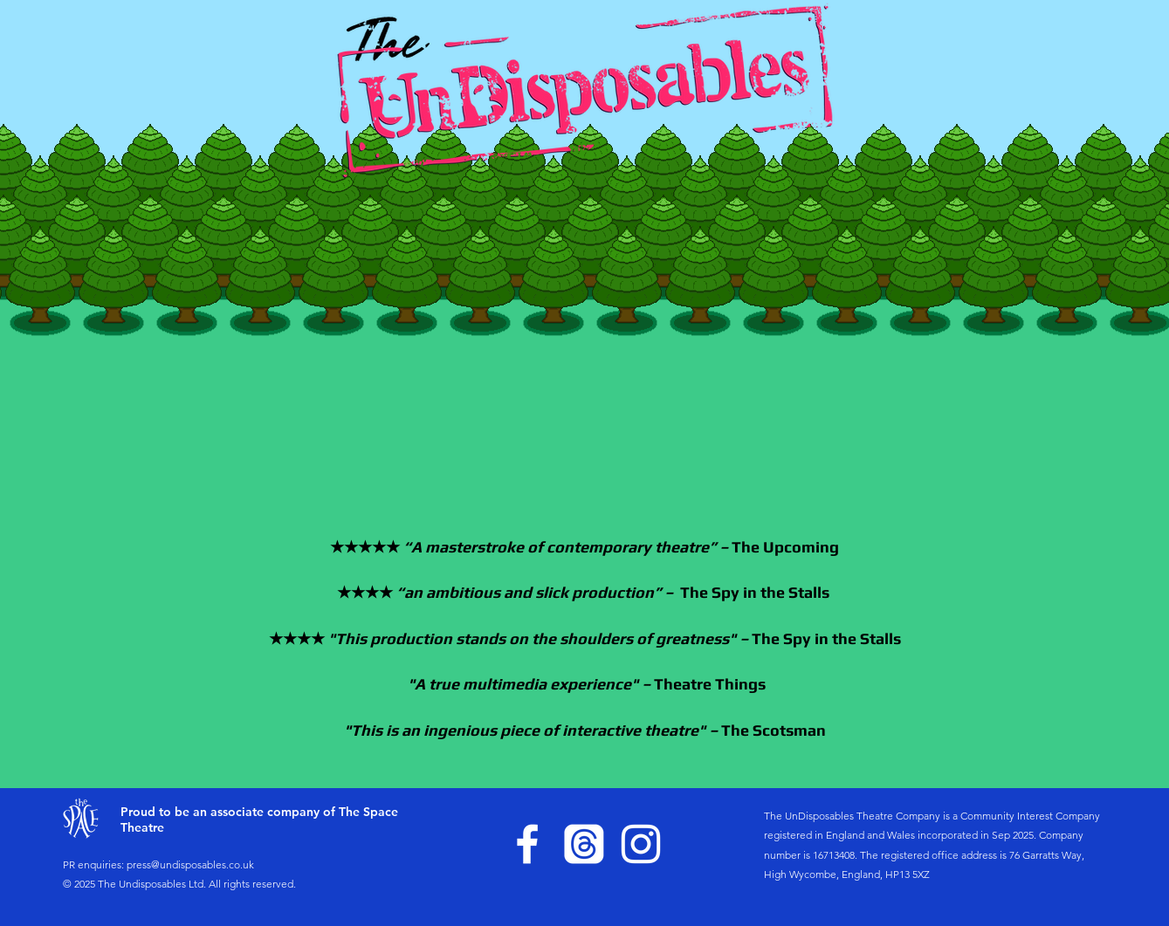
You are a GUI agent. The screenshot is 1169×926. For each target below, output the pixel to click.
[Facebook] (527, 844)
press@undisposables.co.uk (190, 864)
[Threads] (584, 844)
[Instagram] (641, 844)
